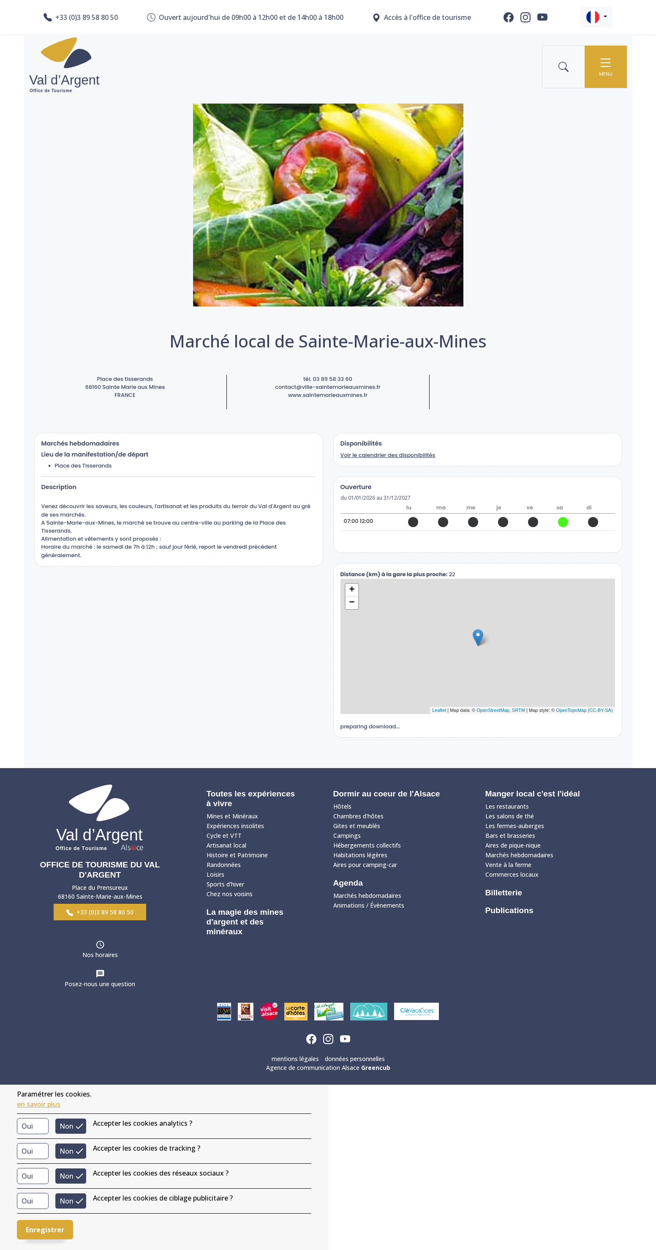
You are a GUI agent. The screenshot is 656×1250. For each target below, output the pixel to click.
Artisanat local (226, 845)
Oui (27, 1126)
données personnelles (355, 1059)
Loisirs (215, 874)
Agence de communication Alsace (328, 1068)
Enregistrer (45, 1229)
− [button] (351, 602)
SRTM (518, 710)
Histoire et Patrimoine (237, 855)
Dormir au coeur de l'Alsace (386, 793)
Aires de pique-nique (513, 845)
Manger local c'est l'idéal (532, 793)
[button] (596, 17)
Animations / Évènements (368, 905)
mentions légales (295, 1059)
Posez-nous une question (100, 984)
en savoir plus (38, 1104)
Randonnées (224, 865)
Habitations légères (360, 855)
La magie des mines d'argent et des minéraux (245, 922)
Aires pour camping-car (365, 865)
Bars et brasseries (510, 836)
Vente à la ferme (508, 865)
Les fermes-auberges (514, 826)
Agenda (348, 882)
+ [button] (351, 590)
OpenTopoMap (571, 710)
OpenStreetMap (492, 710)
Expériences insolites (235, 826)
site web (477, 541)
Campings (347, 836)
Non (66, 1126)
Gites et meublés (356, 826)
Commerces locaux (512, 874)
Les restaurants (507, 806)
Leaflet (439, 710)
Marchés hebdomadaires (367, 896)
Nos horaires (100, 955)
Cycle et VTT (224, 836)
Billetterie (503, 892)
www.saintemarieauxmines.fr (327, 395)
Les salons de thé (509, 816)
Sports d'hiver (225, 884)
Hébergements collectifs (367, 845)
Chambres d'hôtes (358, 816)
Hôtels (342, 806)
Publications (509, 910)
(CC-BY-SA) (600, 710)
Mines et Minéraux (232, 816)
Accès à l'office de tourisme (421, 17)
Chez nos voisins (230, 894)
